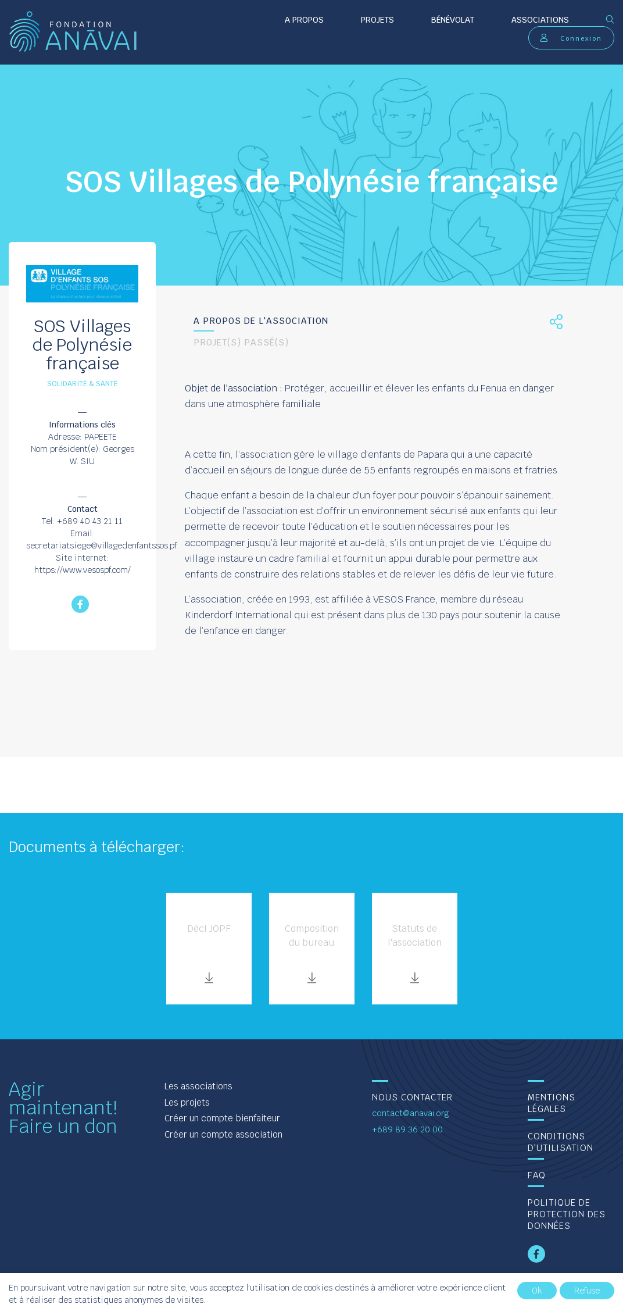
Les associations (198, 1086)
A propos (304, 20)
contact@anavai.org (410, 1113)
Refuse (587, 1290)
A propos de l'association (261, 320)
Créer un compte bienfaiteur (222, 1118)
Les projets (187, 1102)
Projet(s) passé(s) (241, 342)
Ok (537, 1290)
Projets (377, 20)
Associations (540, 20)
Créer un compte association (223, 1134)
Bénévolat (452, 20)
